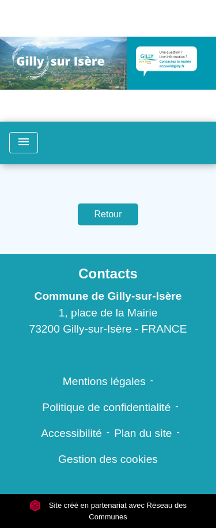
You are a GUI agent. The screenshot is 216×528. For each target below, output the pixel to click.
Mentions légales (104, 381)
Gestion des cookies (108, 459)
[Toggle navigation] (23, 142)
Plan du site (143, 433)
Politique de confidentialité (106, 407)
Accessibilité (71, 433)
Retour (108, 214)
